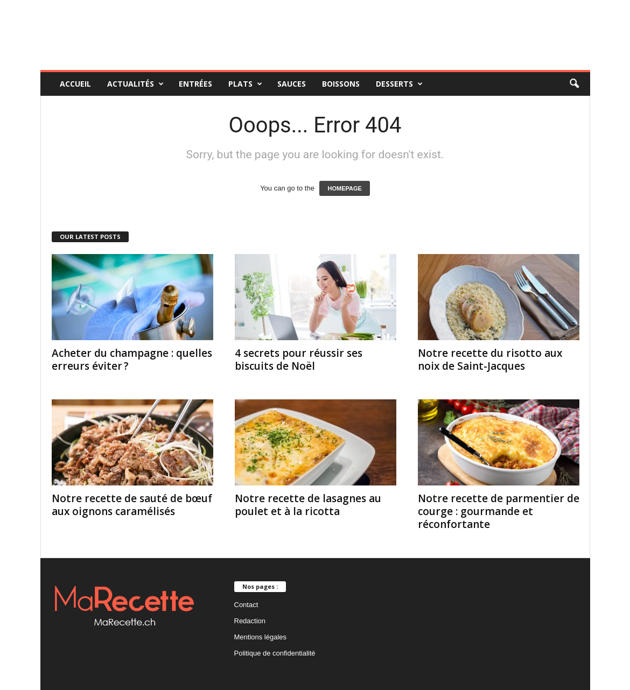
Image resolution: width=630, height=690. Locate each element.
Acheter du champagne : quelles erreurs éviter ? (132, 359)
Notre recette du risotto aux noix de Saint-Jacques (490, 359)
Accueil (75, 84)
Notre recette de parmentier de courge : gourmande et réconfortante (498, 511)
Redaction (250, 621)
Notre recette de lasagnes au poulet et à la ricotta (308, 504)
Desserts (399, 84)
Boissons (341, 84)
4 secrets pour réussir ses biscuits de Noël (298, 359)
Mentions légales (260, 637)
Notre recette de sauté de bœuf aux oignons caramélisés (132, 504)
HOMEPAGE (344, 188)
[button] (574, 84)
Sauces (291, 84)
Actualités (135, 84)
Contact (246, 605)
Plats (245, 84)
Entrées (195, 84)
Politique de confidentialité (275, 653)
